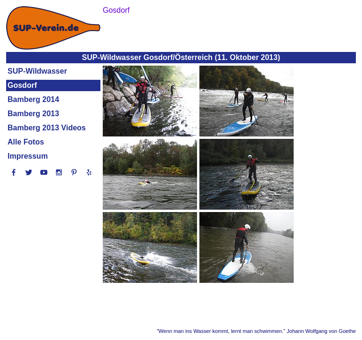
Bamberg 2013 (33, 114)
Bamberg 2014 (33, 99)
